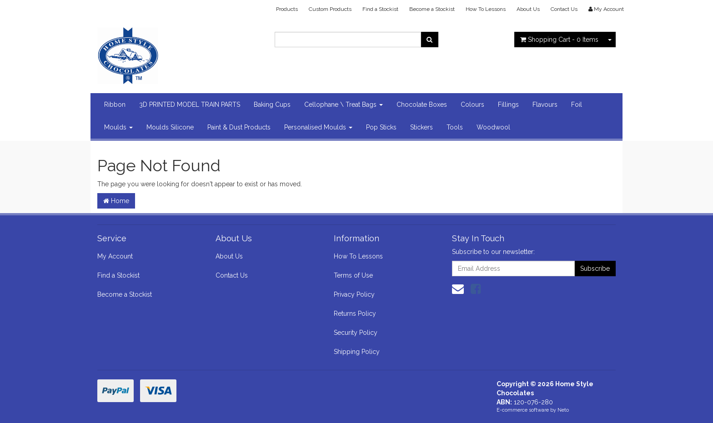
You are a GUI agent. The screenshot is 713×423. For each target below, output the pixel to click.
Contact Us (564, 9)
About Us (528, 9)
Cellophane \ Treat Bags (343, 104)
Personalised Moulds (318, 127)
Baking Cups (272, 104)
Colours (472, 104)
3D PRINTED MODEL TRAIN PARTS (189, 104)
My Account (115, 256)
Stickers (421, 127)
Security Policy (355, 332)
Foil (576, 104)
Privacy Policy (354, 294)
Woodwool (493, 127)
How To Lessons (486, 9)
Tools (455, 127)
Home (116, 200)
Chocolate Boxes (422, 104)
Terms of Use (353, 275)
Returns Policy (355, 313)
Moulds (118, 127)
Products (287, 9)
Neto (563, 410)
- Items (559, 39)
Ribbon (115, 104)
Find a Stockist (380, 9)
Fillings (508, 104)
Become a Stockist (432, 9)
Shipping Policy (357, 351)
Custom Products (330, 9)
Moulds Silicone (170, 127)
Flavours (544, 104)
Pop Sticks (381, 127)
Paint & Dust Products (239, 127)
